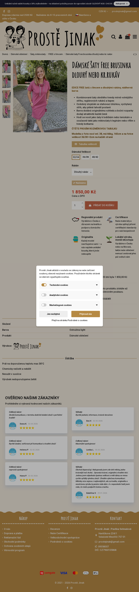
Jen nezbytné (53, 314)
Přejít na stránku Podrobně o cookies (69, 320)
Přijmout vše (85, 314)
